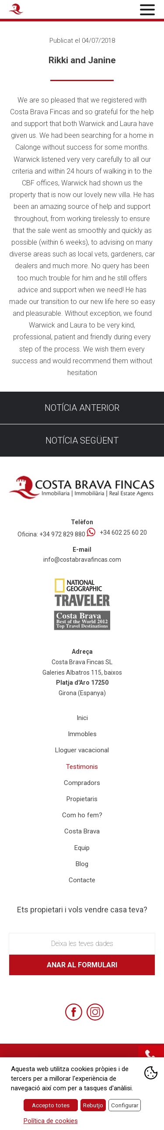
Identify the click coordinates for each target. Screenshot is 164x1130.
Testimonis (82, 767)
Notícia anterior (82, 408)
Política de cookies (51, 1121)
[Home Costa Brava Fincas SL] (33, 10)
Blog (82, 864)
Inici (82, 718)
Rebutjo (93, 1105)
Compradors (82, 783)
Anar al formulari (82, 965)
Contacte (82, 880)
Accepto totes (51, 1105)
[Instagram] (95, 1012)
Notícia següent (82, 440)
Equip (82, 848)
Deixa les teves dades (82, 943)
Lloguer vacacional (82, 750)
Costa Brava (82, 831)
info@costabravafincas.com (82, 559)
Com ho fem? (82, 815)
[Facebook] (73, 1012)
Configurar (124, 1105)
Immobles (82, 734)
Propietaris (82, 799)
